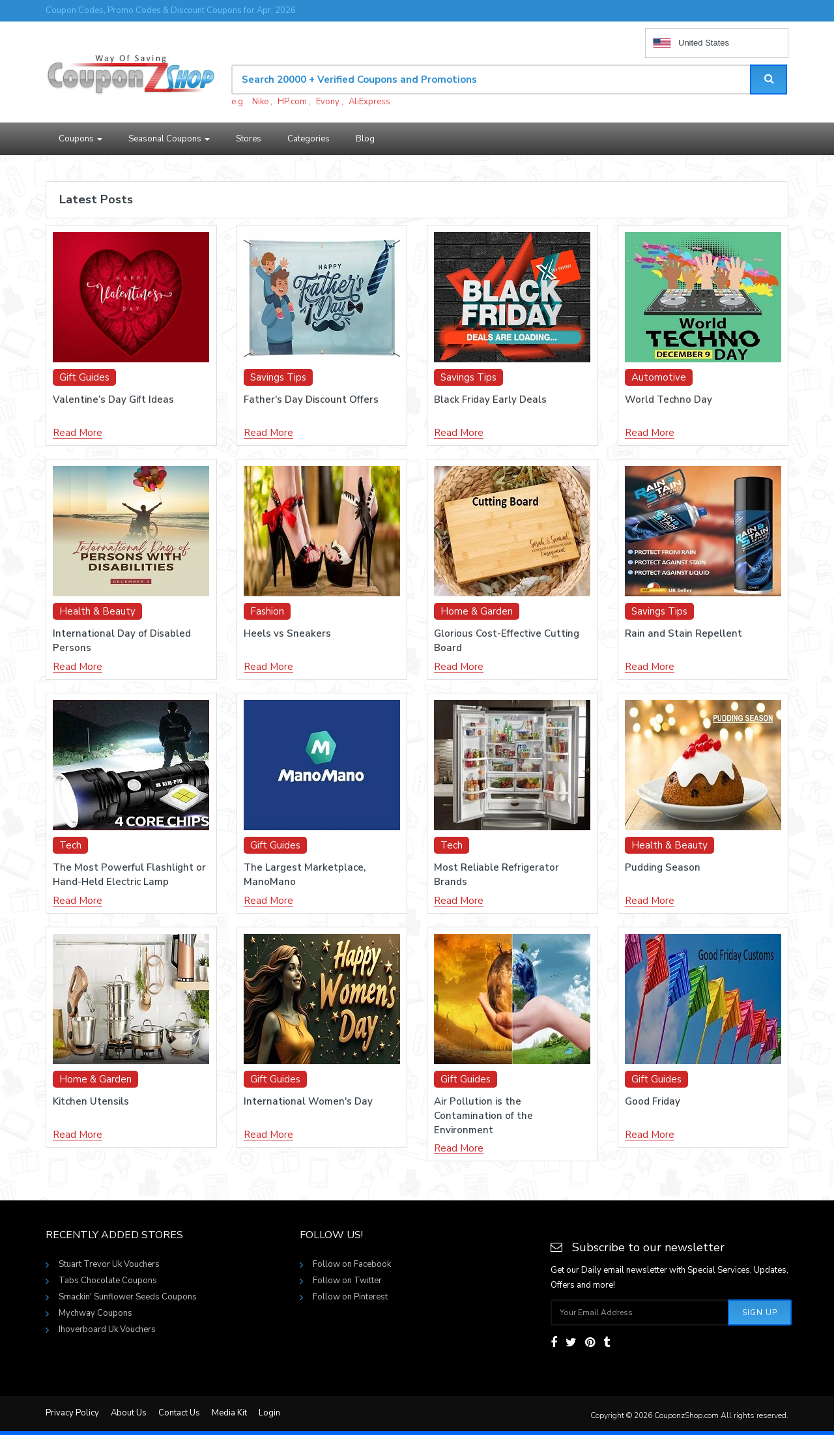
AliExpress (369, 102)
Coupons (80, 139)
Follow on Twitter (347, 1280)
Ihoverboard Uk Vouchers (107, 1329)
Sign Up (759, 1312)
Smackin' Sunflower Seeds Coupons (128, 1297)
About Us (129, 1413)
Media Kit (229, 1413)
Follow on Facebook (352, 1264)
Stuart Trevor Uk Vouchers (109, 1264)
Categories (308, 139)
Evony (327, 102)
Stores (248, 139)
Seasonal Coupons (169, 139)
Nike (260, 102)
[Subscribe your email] (640, 1312)
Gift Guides (84, 377)
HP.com (292, 102)
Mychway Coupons (95, 1313)
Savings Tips (278, 377)
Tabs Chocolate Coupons (108, 1280)
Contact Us (179, 1413)
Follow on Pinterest (350, 1297)
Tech (70, 845)
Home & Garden (476, 611)
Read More (77, 433)
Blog (365, 139)
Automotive (658, 377)
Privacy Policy (72, 1413)
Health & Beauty (97, 611)
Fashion (267, 611)
